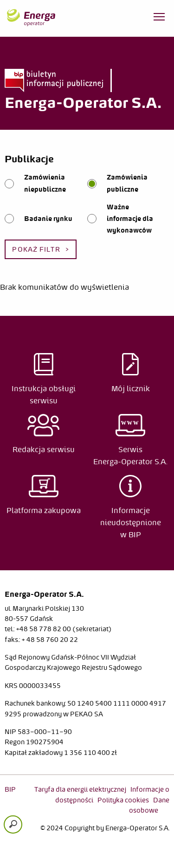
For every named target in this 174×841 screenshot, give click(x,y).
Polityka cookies (123, 800)
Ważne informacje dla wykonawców (130, 218)
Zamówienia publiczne (127, 183)
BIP (10, 789)
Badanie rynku (48, 218)
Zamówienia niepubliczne (45, 183)
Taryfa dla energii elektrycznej (80, 789)
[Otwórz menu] (159, 18)
